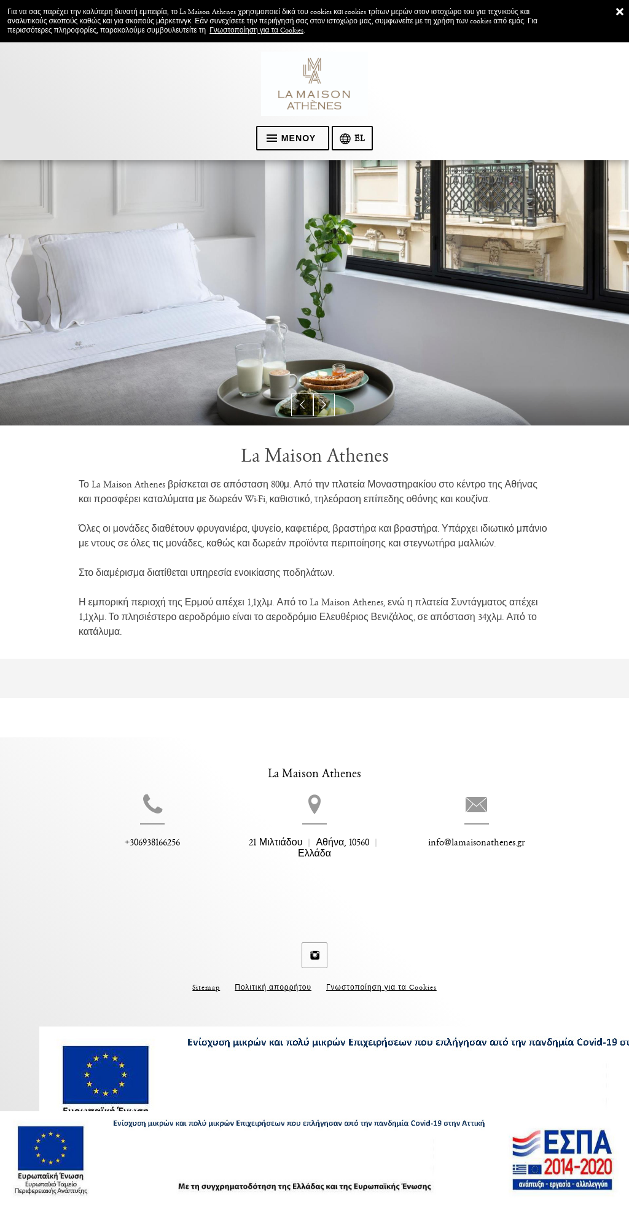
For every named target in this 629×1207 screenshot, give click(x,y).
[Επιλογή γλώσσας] (353, 138)
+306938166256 (130, 862)
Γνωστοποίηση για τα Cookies (256, 30)
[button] (303, 406)
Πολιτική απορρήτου (273, 978)
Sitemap (206, 978)
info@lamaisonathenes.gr (498, 862)
